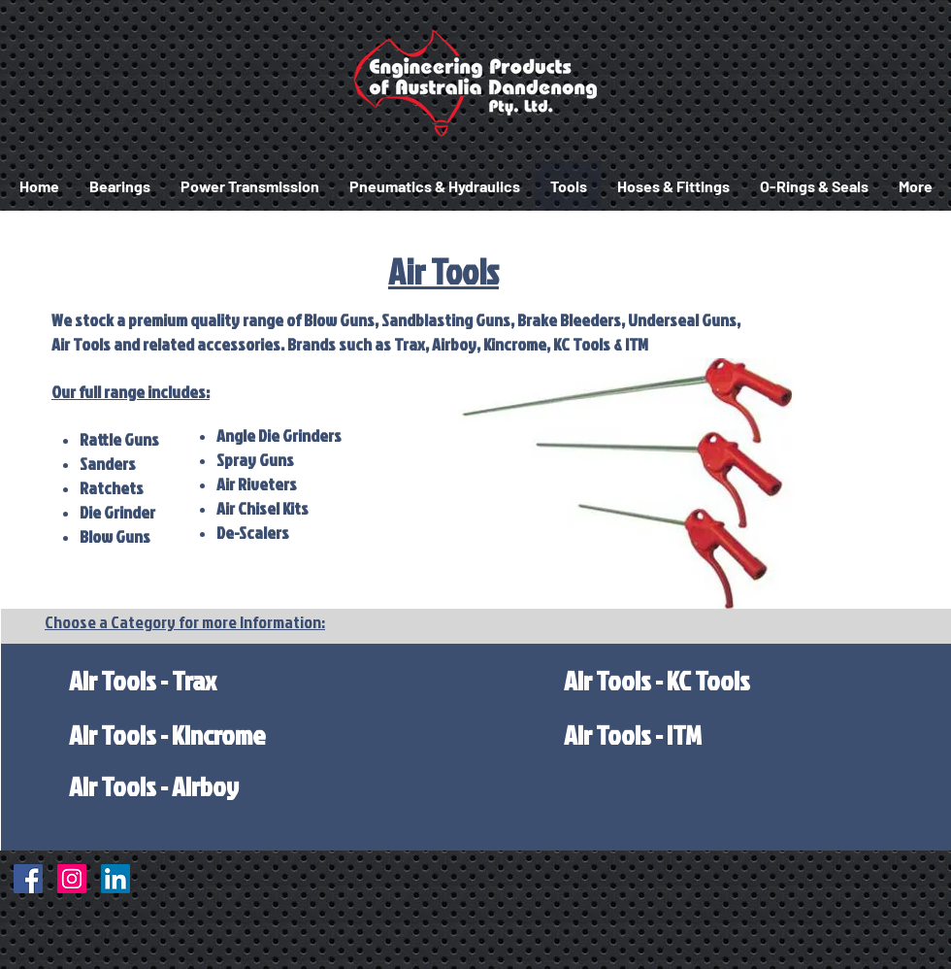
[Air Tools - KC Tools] (657, 680)
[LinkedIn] (115, 878)
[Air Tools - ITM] (633, 735)
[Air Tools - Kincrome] (167, 734)
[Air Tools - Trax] (142, 680)
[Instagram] (71, 878)
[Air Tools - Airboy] (154, 786)
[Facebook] (28, 878)
